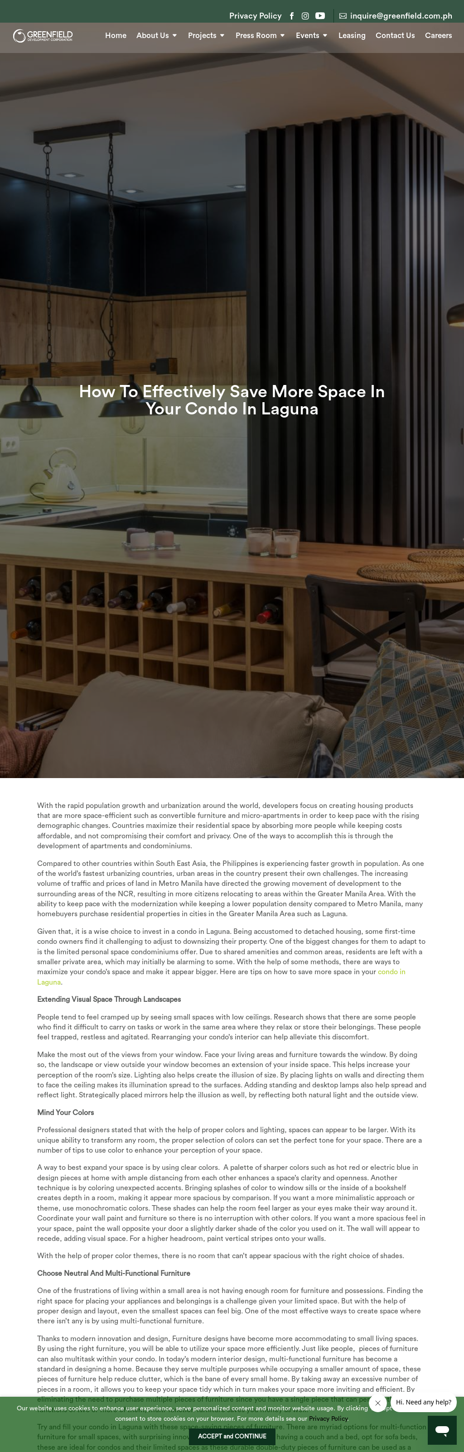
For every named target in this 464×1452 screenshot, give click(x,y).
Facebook (292, 16)
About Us (152, 34)
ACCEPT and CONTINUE (232, 1436)
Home (115, 34)
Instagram (305, 16)
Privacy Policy (255, 16)
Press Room (256, 34)
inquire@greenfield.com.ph (401, 16)
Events (307, 34)
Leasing (352, 34)
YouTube (319, 16)
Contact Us (395, 34)
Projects (202, 34)
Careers (438, 34)
